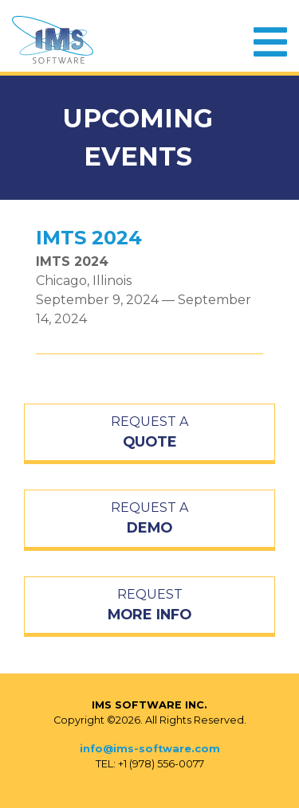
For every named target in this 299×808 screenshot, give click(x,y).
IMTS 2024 (89, 237)
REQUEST (149, 606)
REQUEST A (149, 433)
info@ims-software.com (150, 749)
